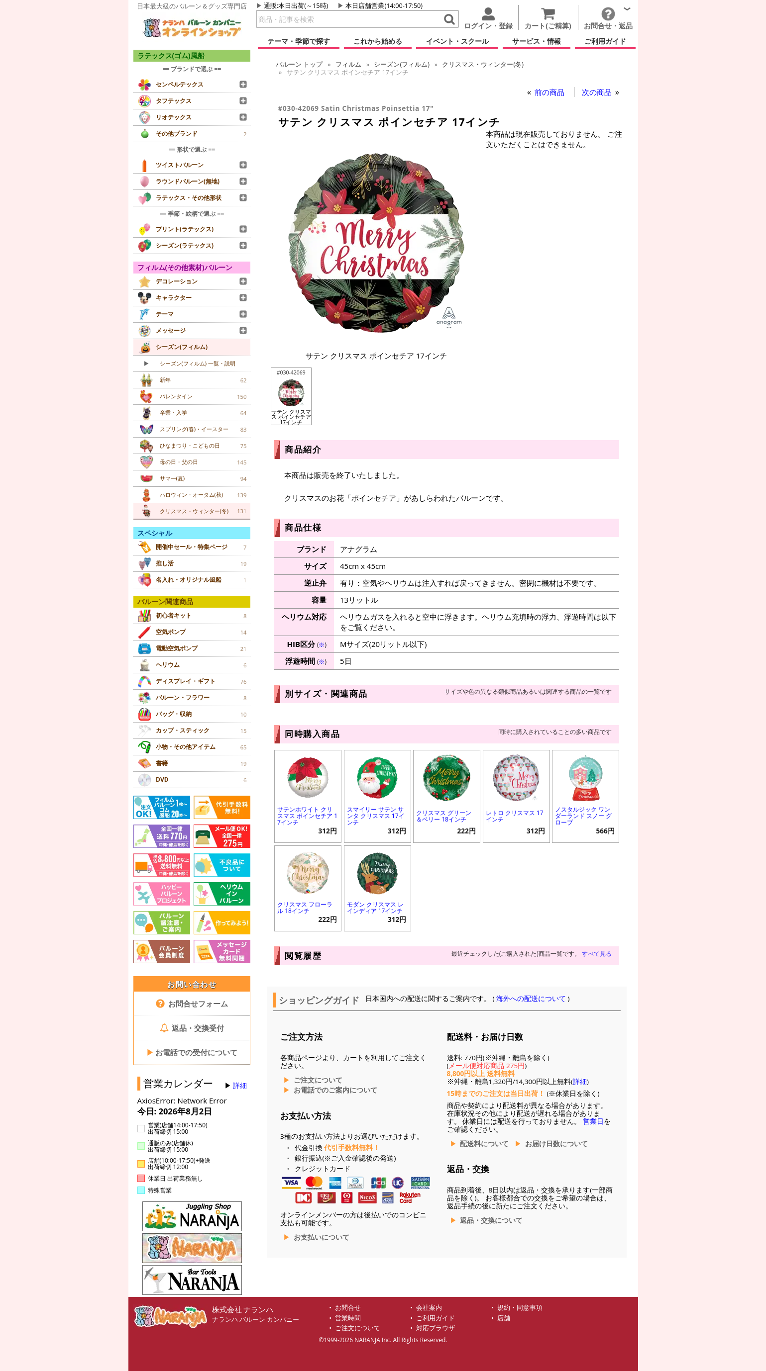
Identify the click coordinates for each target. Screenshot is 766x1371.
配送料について (484, 1143)
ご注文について (318, 1080)
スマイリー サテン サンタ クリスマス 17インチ (376, 815)
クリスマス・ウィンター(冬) (483, 64)
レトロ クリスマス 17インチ (515, 816)
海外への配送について (531, 998)
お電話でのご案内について (335, 1090)
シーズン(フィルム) (402, 64)
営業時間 (348, 1318)
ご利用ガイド (435, 1318)
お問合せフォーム (192, 1003)
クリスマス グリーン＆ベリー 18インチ (443, 816)
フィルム (348, 64)
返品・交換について (491, 1220)
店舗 (503, 1318)
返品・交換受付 (192, 1028)
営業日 (593, 1121)
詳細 (240, 1085)
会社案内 (429, 1307)
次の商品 (598, 92)
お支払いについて (321, 1237)
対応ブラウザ (435, 1328)
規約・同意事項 (520, 1307)
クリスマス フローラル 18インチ (304, 907)
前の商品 (550, 92)
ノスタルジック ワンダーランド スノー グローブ (583, 815)
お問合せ (348, 1307)
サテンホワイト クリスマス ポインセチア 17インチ (307, 815)
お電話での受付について (192, 1052)
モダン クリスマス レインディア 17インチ (375, 907)
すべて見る (597, 953)
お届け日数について (556, 1143)
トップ (299, 64)
